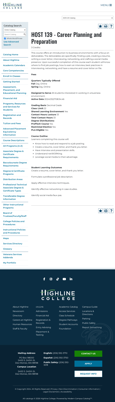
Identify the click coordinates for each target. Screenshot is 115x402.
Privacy (54, 389)
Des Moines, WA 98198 (26, 363)
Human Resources (22, 324)
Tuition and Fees (12, 123)
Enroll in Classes (11, 76)
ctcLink (39, 307)
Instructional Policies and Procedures (14, 231)
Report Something (92, 327)
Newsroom (18, 311)
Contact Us (88, 353)
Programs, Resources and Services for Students (14, 106)
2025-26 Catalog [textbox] (69, 18)
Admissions (42, 311)
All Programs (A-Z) (13, 146)
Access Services (67, 311)
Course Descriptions (13, 140)
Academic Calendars (14, 65)
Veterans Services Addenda (12, 256)
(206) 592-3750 (60, 358)
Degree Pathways (68, 320)
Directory (17, 315)
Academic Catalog (68, 307)
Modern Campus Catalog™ (80, 398)
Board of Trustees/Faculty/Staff (14, 214)
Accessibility (66, 392)
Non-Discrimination (68, 389)
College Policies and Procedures (13, 223)
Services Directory (12, 243)
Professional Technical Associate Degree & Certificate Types (15, 187)
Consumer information (88, 389)
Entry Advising (43, 327)
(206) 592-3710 (60, 353)
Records (40, 323)
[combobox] (87, 18)
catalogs (29, 398)
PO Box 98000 (26, 358)
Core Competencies (13, 70)
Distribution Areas (13, 179)
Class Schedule (66, 315)
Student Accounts (68, 324)
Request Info (88, 374)
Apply (88, 363)
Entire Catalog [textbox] (10, 30)
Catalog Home (10, 54)
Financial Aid (10, 98)
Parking (86, 318)
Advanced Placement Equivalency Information (14, 131)
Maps (6, 238)
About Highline (11, 60)
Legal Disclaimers (51, 392)
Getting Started (11, 81)
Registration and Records (12, 116)
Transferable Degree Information (14, 197)
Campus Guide (90, 307)
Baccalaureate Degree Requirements (15, 164)
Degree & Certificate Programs (14, 172)
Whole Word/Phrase (14, 38)
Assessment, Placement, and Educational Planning (14, 90)
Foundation (65, 328)
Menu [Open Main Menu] (106, 5)
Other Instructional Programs (13, 206)
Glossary (7, 249)
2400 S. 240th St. (26, 360)
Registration (42, 320)
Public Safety (88, 323)
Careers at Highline (22, 320)
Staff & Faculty (20, 328)
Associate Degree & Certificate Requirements (13, 154)
